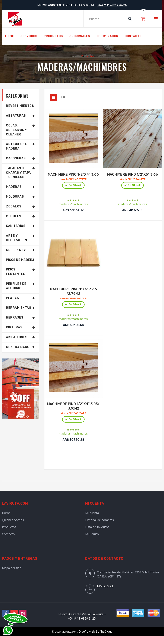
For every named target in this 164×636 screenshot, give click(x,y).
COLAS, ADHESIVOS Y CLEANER (16, 130)
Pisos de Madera (20, 260)
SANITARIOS (15, 226)
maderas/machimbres (73, 204)
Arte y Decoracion (16, 238)
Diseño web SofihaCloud (96, 631)
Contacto (8, 534)
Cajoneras (16, 158)
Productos (9, 527)
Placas (12, 298)
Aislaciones (16, 337)
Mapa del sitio (11, 568)
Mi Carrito (92, 534)
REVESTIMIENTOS (20, 106)
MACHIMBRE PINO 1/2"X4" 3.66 (73, 180)
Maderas (55, 66)
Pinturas (14, 327)
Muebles (13, 216)
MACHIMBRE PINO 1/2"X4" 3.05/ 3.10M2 (73, 412)
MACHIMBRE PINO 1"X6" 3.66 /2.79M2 (73, 297)
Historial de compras (99, 520)
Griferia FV (16, 250)
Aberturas (16, 116)
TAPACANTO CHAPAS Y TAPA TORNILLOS (18, 172)
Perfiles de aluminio (16, 286)
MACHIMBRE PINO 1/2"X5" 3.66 (132, 180)
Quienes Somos (13, 520)
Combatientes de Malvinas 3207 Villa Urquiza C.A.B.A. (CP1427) (128, 574)
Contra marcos (20, 347)
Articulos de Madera (17, 146)
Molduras (15, 196)
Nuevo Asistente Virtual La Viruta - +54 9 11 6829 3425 (81, 616)
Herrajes (14, 317)
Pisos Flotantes (15, 272)
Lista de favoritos (97, 527)
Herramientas (18, 308)
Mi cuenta (92, 513)
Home (73, 56)
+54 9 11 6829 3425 (112, 5)
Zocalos (13, 206)
